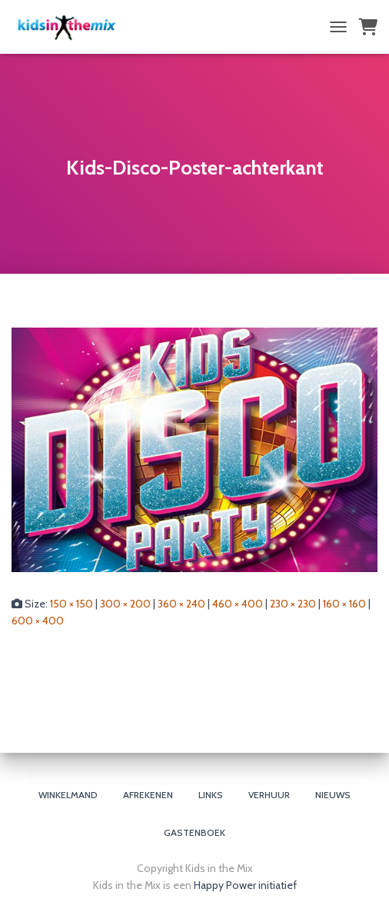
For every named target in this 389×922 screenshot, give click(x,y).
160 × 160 (344, 604)
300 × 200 (125, 604)
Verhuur (269, 795)
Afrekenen (148, 795)
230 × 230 (293, 604)
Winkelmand (68, 795)
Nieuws (333, 795)
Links (210, 795)
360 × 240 (181, 604)
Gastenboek (194, 832)
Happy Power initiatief (245, 885)
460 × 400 (237, 604)
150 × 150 (71, 604)
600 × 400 (38, 620)
